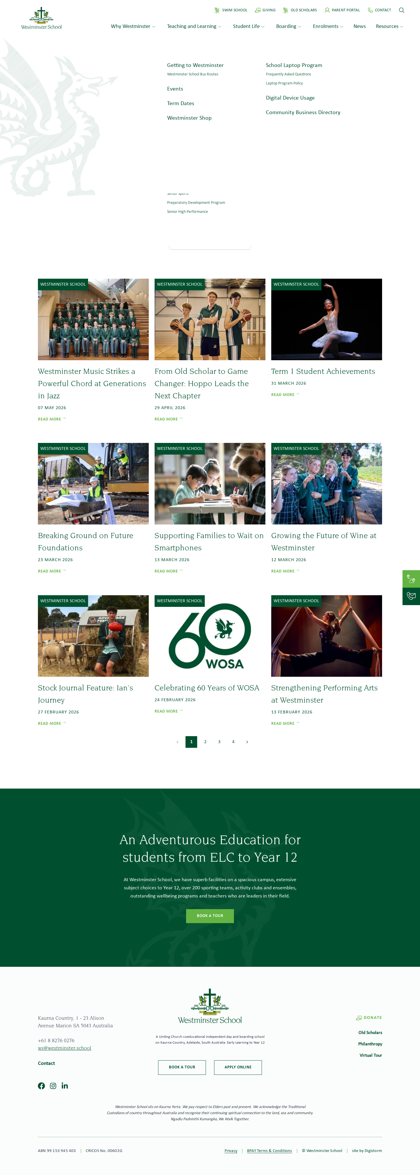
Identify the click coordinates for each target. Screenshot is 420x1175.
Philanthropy (370, 1044)
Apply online (238, 1067)
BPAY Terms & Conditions (269, 1151)
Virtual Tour (371, 1055)
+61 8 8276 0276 (56, 1041)
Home (202, 222)
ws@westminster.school (64, 1048)
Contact (46, 1063)
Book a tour (210, 916)
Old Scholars (370, 1033)
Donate (369, 1018)
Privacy (231, 1151)
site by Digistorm (367, 1151)
